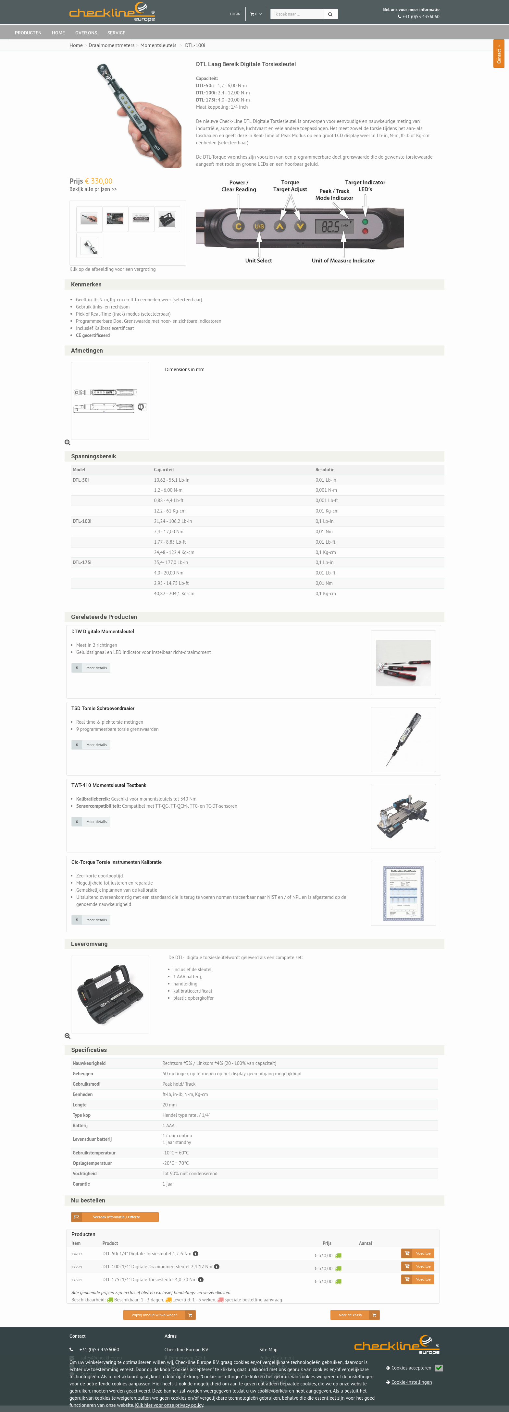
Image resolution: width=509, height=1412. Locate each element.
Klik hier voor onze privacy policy (169, 1405)
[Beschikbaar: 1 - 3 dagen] (338, 1262)
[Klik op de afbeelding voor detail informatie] (90, 671)
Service (116, 32)
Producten (28, 32)
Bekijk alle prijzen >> (93, 189)
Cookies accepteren (417, 1368)
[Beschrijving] (197, 1260)
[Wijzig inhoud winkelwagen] (159, 1321)
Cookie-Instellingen (411, 1382)
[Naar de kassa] (355, 1321)
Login (235, 13)
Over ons (86, 32)
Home (58, 32)
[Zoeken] (331, 14)
